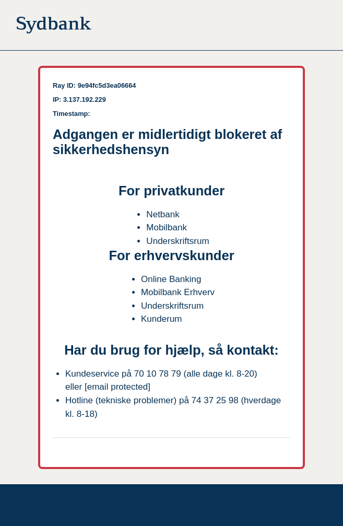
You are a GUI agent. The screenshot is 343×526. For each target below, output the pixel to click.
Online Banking (171, 279)
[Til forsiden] (54, 27)
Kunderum (161, 319)
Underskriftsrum (177, 241)
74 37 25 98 (215, 400)
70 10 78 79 (157, 374)
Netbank (163, 214)
